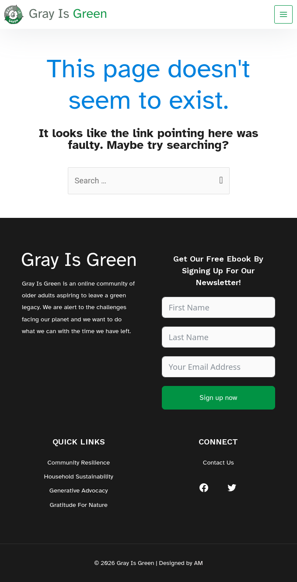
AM (198, 563)
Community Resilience (78, 462)
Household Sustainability (78, 476)
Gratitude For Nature (79, 505)
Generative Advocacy (78, 490)
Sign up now (218, 397)
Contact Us (218, 462)
